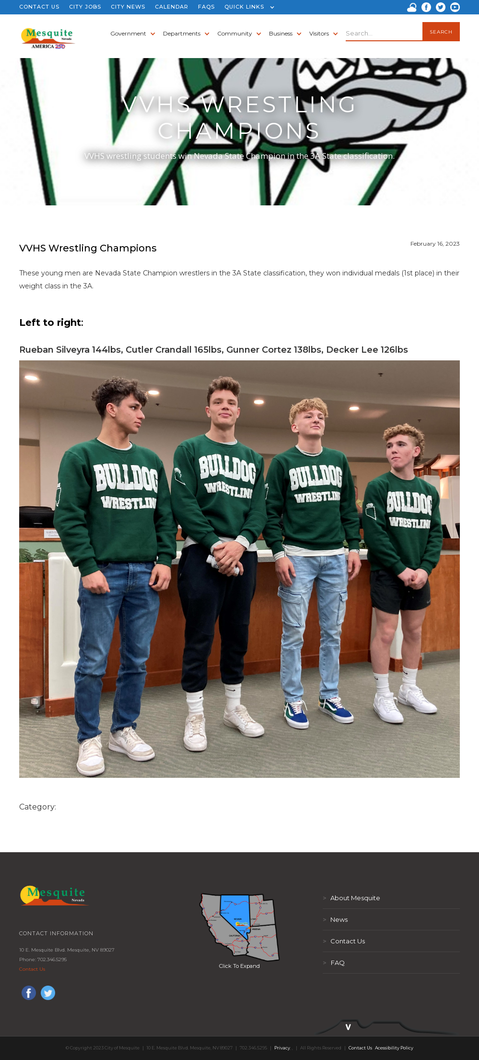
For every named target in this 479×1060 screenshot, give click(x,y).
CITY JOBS (85, 6)
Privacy (282, 1047)
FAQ (334, 962)
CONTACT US (39, 6)
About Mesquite (351, 898)
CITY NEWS (128, 6)
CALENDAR (171, 6)
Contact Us (32, 969)
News (335, 919)
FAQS (206, 6)
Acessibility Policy (394, 1047)
